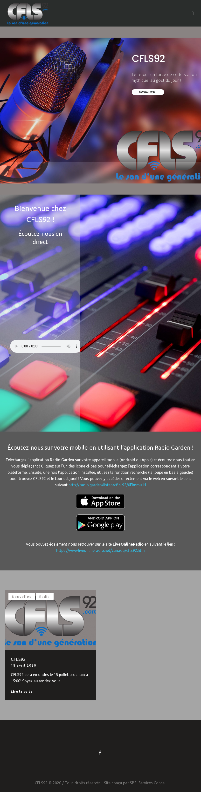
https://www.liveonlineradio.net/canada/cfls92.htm (100, 550)
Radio (44, 597)
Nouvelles (22, 597)
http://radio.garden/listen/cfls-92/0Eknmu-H (107, 485)
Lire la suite (22, 691)
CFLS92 (18, 659)
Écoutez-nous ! (148, 91)
